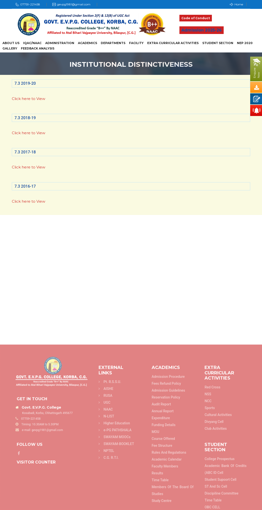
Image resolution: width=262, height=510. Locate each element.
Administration (59, 43)
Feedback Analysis (37, 48)
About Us (10, 43)
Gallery (9, 48)
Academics (87, 43)
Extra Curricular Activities (173, 43)
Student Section (217, 43)
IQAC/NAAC (32, 43)
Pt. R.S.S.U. (110, 507)
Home (236, 4)
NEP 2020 (245, 43)
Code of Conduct (195, 18)
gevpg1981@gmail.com (73, 4)
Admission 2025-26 (201, 30)
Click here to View (28, 98)
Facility (136, 43)
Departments (113, 43)
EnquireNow (256, 73)
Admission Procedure (168, 502)
